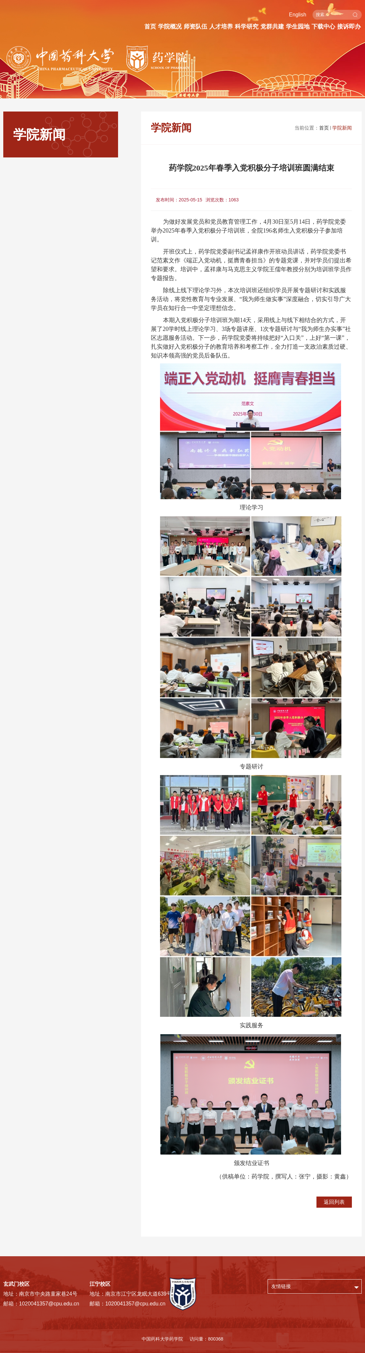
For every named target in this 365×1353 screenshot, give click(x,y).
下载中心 (323, 26)
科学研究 (246, 26)
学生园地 (298, 26)
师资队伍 (195, 26)
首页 (150, 26)
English (297, 14)
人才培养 (221, 26)
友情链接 (281, 1286)
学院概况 (170, 26)
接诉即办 (349, 26)
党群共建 (272, 26)
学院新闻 (342, 128)
